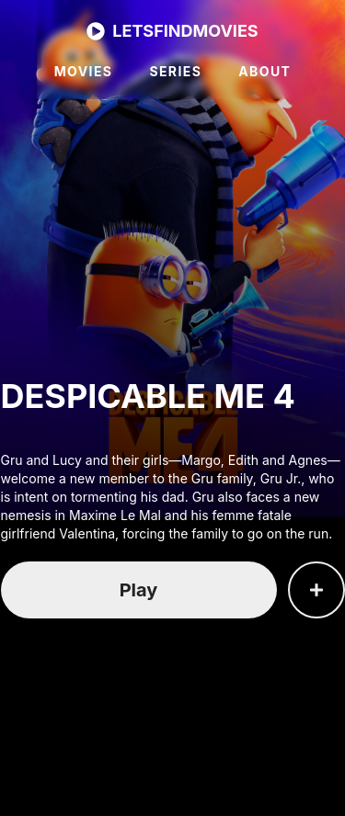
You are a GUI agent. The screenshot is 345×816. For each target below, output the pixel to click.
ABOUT (264, 71)
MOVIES (83, 71)
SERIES (175, 71)
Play (139, 590)
